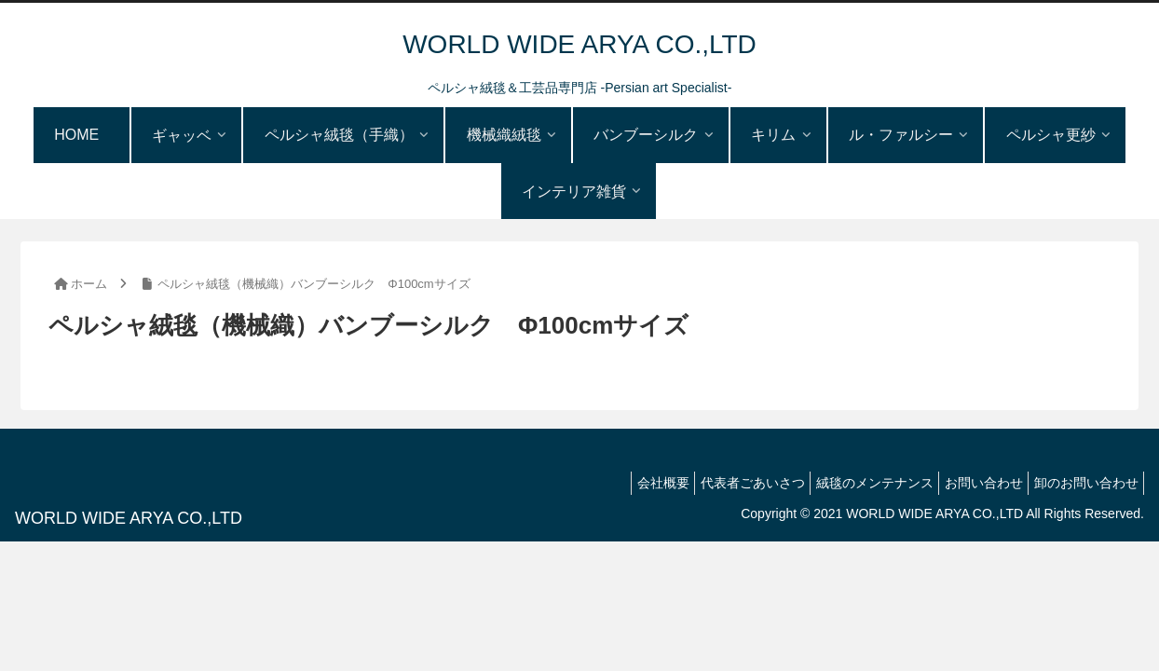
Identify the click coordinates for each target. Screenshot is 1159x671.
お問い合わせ (971, 482)
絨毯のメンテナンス (853, 482)
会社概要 (625, 482)
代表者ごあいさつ (723, 482)
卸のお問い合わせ (1081, 482)
